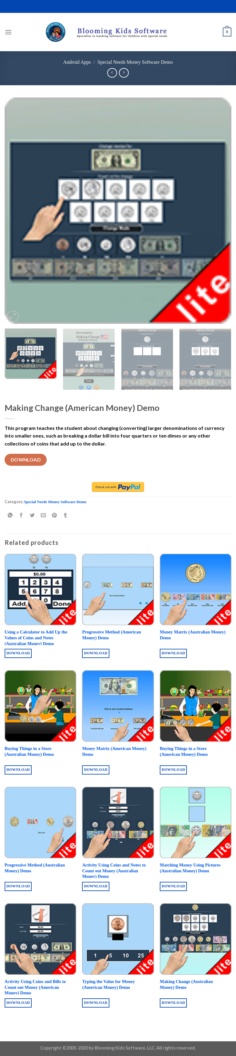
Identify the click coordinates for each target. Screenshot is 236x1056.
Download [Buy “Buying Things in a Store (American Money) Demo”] (173, 769)
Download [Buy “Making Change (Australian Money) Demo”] (173, 1003)
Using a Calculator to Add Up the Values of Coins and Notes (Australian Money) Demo (36, 637)
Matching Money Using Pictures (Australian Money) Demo (190, 868)
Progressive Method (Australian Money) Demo (35, 868)
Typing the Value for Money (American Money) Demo (108, 984)
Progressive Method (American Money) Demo (111, 634)
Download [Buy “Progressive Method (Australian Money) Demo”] (18, 886)
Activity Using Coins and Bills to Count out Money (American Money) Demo (35, 987)
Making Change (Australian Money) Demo (186, 984)
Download (26, 459)
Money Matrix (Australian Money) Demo (193, 634)
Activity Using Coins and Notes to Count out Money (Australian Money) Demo (114, 871)
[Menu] (8, 32)
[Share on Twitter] (32, 516)
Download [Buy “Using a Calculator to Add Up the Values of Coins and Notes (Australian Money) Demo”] (18, 653)
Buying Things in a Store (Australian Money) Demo (29, 751)
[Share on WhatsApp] (10, 516)
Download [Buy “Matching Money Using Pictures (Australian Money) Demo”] (173, 886)
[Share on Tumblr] (66, 516)
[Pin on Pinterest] (54, 516)
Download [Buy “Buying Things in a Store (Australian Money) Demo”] (18, 769)
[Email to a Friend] (43, 516)
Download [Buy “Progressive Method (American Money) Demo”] (95, 653)
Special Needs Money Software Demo (135, 62)
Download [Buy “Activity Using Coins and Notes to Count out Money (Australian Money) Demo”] (95, 886)
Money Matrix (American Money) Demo (114, 751)
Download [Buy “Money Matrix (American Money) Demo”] (95, 769)
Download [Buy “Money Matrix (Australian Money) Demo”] (173, 653)
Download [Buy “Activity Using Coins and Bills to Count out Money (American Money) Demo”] (18, 1003)
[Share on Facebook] (21, 516)
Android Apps (77, 62)
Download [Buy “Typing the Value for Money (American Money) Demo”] (95, 1003)
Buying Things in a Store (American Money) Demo (184, 751)
